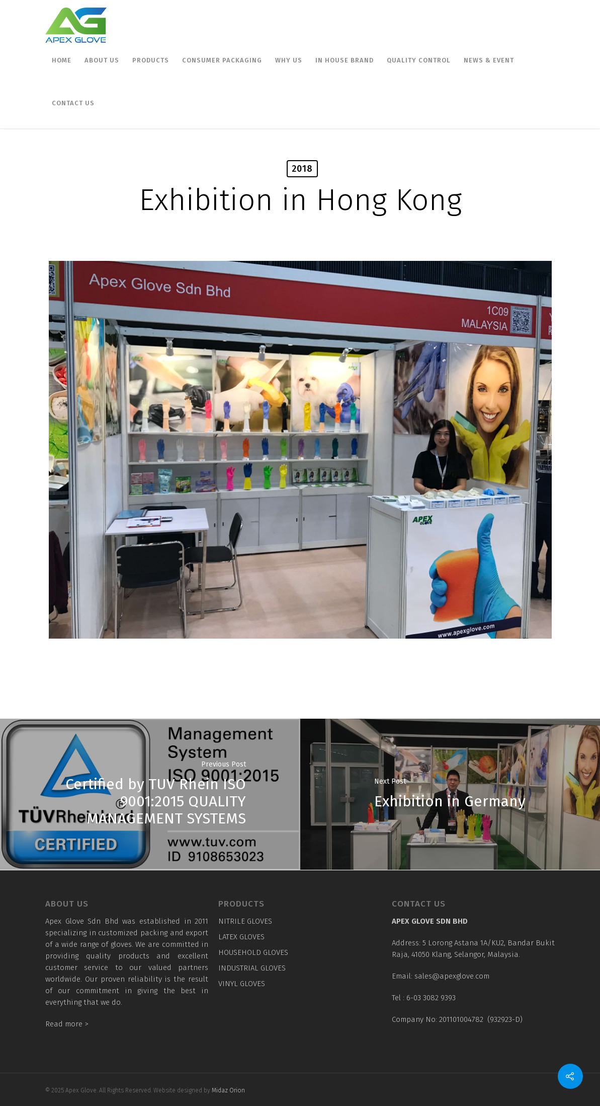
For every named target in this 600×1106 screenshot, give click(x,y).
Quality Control (419, 60)
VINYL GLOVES (241, 983)
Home (61, 60)
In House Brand (344, 60)
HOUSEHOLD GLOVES (253, 952)
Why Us (288, 60)
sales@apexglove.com (451, 976)
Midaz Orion (228, 1090)
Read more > (66, 1023)
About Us (101, 60)
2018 (302, 168)
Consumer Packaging (222, 60)
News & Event (489, 60)
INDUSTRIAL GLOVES (252, 968)
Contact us (73, 103)
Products (150, 60)
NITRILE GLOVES (245, 921)
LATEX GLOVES (241, 936)
